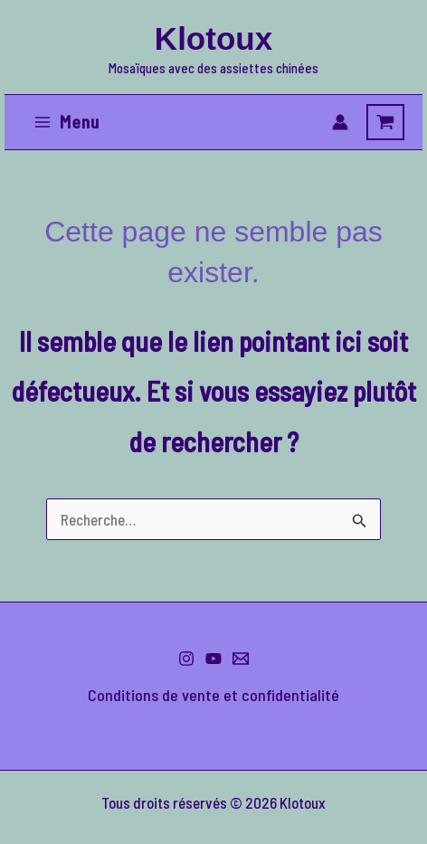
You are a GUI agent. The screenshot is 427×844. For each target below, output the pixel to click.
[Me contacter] (240, 658)
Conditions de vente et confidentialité (213, 695)
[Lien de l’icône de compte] (340, 122)
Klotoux (213, 38)
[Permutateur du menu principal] (66, 122)
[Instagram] (186, 658)
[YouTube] (213, 658)
